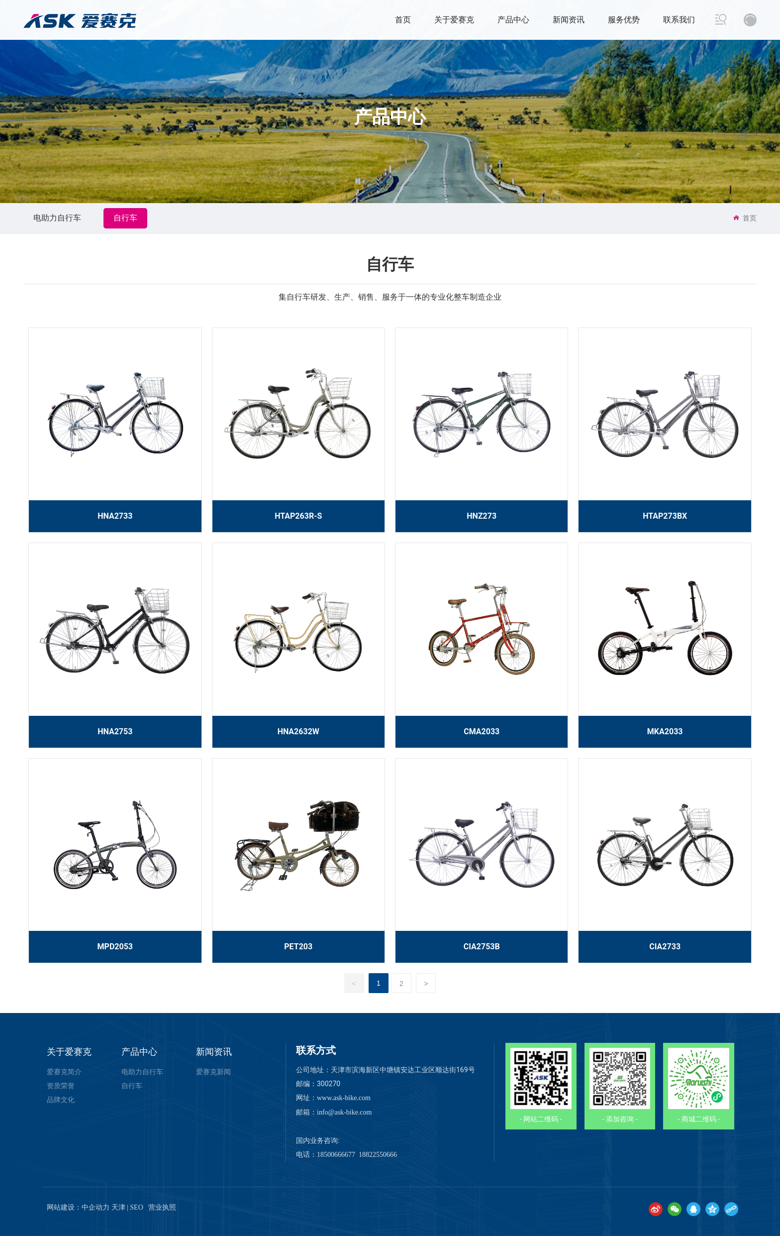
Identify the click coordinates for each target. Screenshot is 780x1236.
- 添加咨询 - (620, 1119)
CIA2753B (482, 946)
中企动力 (95, 1207)
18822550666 (378, 1154)
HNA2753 (115, 731)
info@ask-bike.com (344, 1112)
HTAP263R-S (298, 516)
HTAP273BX (665, 516)
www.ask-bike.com (344, 1098)
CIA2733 (665, 946)
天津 (118, 1207)
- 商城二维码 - (699, 1119)
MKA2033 (665, 731)
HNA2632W (298, 731)
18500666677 (336, 1154)
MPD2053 (115, 946)
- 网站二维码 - (541, 1119)
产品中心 (390, 117)
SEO (136, 1207)
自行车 (125, 218)
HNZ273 (481, 516)
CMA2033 (481, 731)
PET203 (298, 946)
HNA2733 (115, 516)
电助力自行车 (57, 218)
